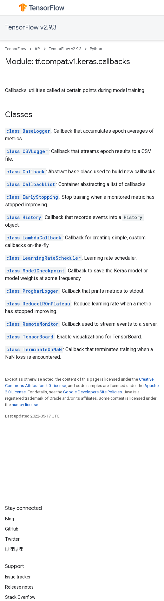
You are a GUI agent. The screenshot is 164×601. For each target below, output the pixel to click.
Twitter (12, 539)
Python (96, 48)
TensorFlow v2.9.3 (30, 27)
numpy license (25, 404)
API (38, 48)
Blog (9, 518)
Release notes (19, 587)
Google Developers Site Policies (92, 392)
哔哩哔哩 (14, 549)
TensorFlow (15, 48)
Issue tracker (18, 576)
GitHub (11, 528)
